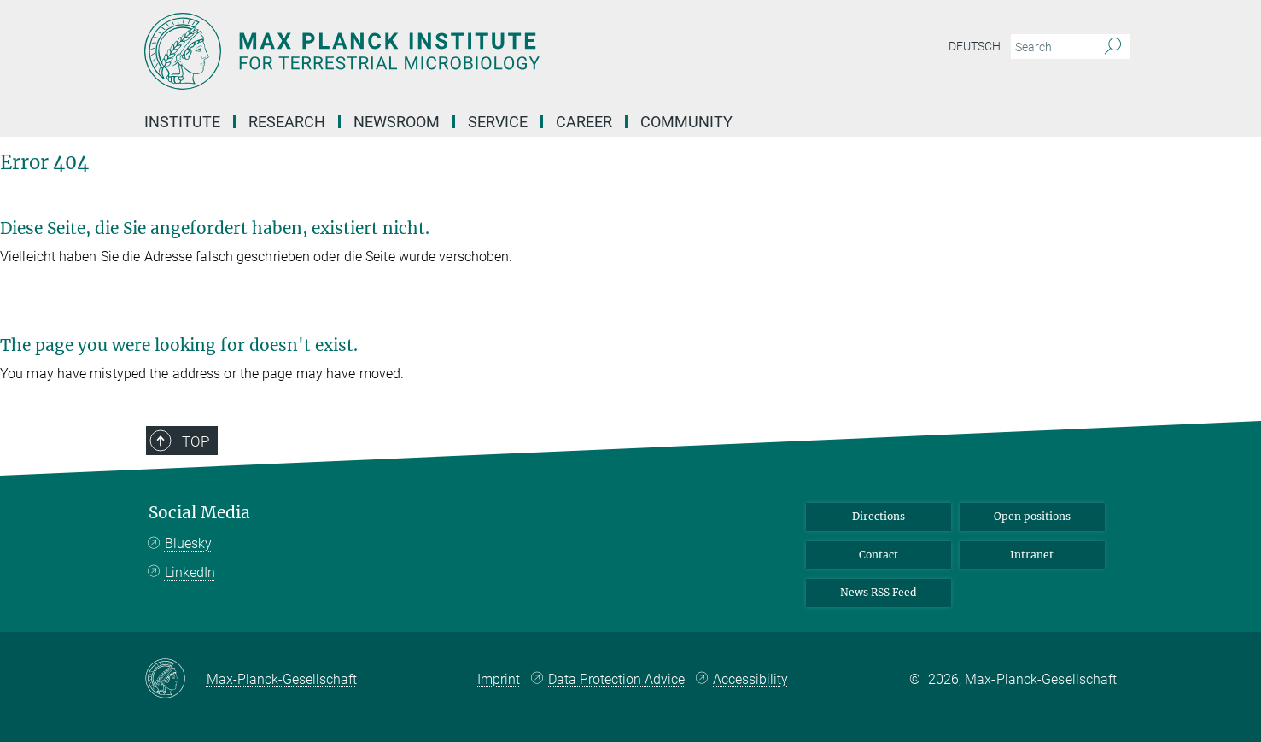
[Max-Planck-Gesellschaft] (175, 679)
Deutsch (975, 46)
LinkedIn (190, 572)
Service (498, 121)
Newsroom (396, 121)
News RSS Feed (878, 592)
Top (195, 441)
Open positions (1032, 516)
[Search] (1112, 47)
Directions (878, 516)
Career (584, 121)
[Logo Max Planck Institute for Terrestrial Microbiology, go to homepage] (464, 51)
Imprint (498, 679)
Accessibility (750, 679)
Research (286, 121)
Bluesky (188, 543)
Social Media (199, 513)
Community (686, 121)
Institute (182, 121)
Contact (878, 554)
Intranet (1032, 554)
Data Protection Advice (616, 679)
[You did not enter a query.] (1051, 47)
